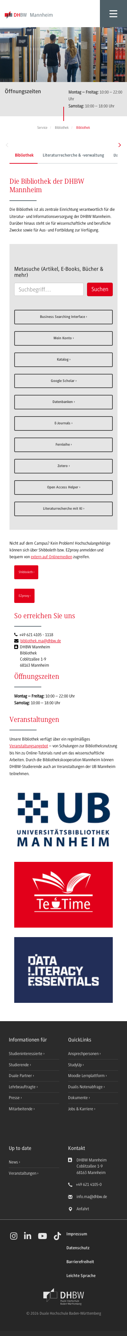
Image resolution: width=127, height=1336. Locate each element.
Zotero (63, 466)
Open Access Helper (62, 487)
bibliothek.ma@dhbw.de (40, 641)
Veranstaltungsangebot (28, 746)
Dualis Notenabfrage (86, 1087)
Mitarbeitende (21, 1109)
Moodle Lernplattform (87, 1075)
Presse (15, 1097)
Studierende (19, 1064)
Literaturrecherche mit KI (62, 509)
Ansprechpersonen (84, 1053)
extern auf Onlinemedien (51, 556)
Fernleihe (63, 445)
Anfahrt (83, 1209)
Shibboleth (26, 572)
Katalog (62, 360)
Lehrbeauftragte (23, 1087)
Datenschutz (77, 1248)
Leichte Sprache (81, 1276)
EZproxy (24, 596)
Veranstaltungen (22, 1173)
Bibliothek (24, 156)
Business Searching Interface (62, 317)
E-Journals (62, 423)
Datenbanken (62, 402)
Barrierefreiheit (80, 1262)
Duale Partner (21, 1075)
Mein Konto (63, 338)
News (13, 1162)
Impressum (76, 1234)
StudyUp (75, 1064)
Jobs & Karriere (81, 1109)
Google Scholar (63, 381)
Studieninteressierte (26, 1053)
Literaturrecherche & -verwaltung (73, 156)
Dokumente (78, 1097)
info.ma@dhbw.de (92, 1196)
